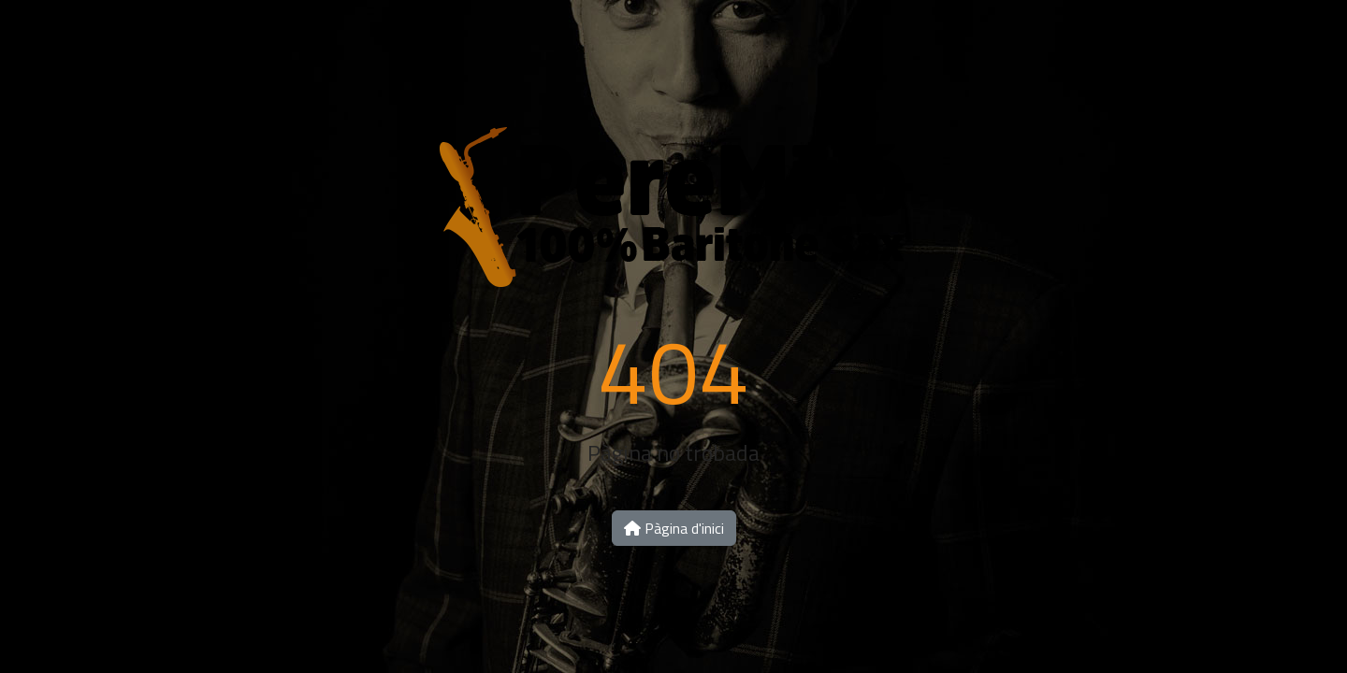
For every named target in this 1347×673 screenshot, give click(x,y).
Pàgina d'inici (674, 528)
